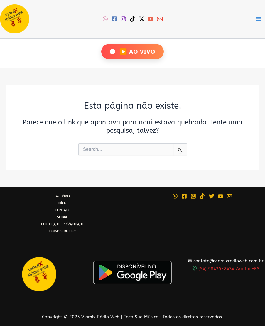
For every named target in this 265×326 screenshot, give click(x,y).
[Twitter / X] (141, 19)
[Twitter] (211, 196)
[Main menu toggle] (258, 19)
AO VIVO (62, 196)
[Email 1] (160, 19)
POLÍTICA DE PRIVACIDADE (62, 224)
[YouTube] (150, 19)
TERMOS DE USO (62, 231)
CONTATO (62, 210)
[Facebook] (114, 19)
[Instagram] (123, 19)
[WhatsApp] (105, 19)
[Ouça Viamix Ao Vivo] (132, 51)
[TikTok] (132, 19)
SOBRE (62, 217)
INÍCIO (62, 203)
